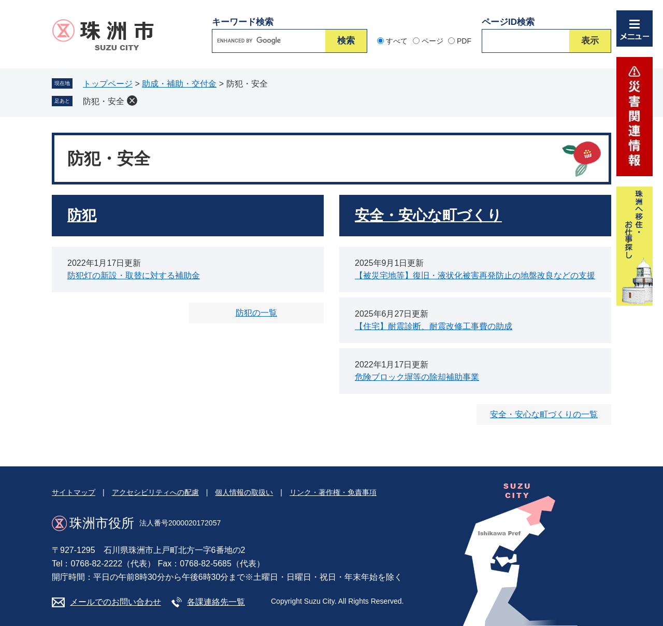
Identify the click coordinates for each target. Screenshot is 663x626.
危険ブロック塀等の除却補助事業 (417, 377)
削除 (132, 100)
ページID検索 (508, 22)
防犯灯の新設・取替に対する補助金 (133, 275)
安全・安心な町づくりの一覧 (544, 414)
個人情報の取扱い (244, 492)
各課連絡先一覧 (216, 601)
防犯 (81, 215)
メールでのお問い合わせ (115, 601)
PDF (464, 41)
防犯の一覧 (256, 312)
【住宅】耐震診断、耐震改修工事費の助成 (433, 326)
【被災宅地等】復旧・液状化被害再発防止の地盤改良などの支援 (475, 275)
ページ (432, 41)
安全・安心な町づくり (428, 215)
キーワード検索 (242, 22)
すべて (397, 41)
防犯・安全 (103, 101)
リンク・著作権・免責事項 (333, 492)
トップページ (108, 83)
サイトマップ (73, 492)
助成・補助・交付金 (179, 83)
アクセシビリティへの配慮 (155, 492)
